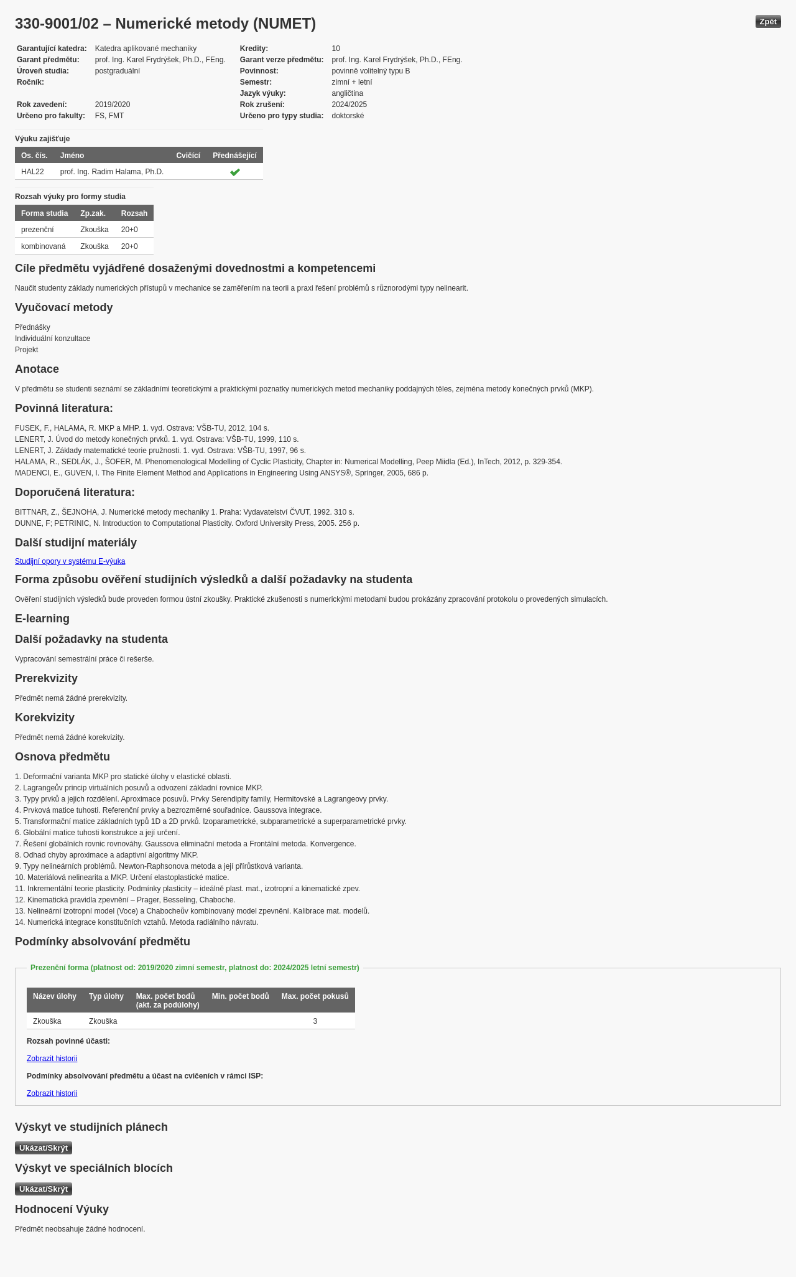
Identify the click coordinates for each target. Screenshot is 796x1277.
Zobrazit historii (52, 1058)
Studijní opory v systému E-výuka (70, 561)
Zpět (768, 21)
